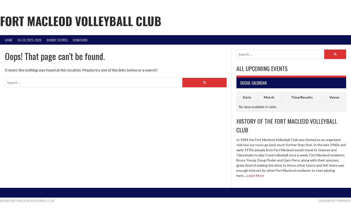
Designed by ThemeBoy (334, 200)
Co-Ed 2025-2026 (29, 39)
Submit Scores (57, 39)
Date (247, 97)
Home (8, 39)
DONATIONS (80, 39)
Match (269, 97)
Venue (334, 97)
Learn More (255, 175)
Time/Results (302, 97)
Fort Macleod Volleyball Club (80, 21)
